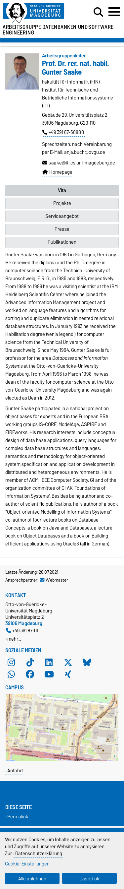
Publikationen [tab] (62, 242)
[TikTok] (30, 662)
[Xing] (68, 674)
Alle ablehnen (32, 878)
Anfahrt (15, 770)
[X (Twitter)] (68, 662)
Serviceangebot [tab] (62, 216)
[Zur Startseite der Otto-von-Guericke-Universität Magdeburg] (38, 13)
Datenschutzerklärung (38, 853)
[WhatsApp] (11, 674)
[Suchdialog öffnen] (98, 12)
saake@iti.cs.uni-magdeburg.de (78, 163)
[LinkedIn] (49, 662)
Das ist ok (89, 878)
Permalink (17, 817)
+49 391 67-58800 (63, 132)
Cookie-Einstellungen (27, 863)
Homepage (57, 172)
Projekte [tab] (62, 203)
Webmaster (54, 580)
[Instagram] (11, 662)
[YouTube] (49, 674)
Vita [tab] (62, 190)
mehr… (14, 639)
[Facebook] (30, 674)
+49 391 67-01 (22, 630)
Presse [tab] (62, 229)
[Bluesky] (87, 662)
